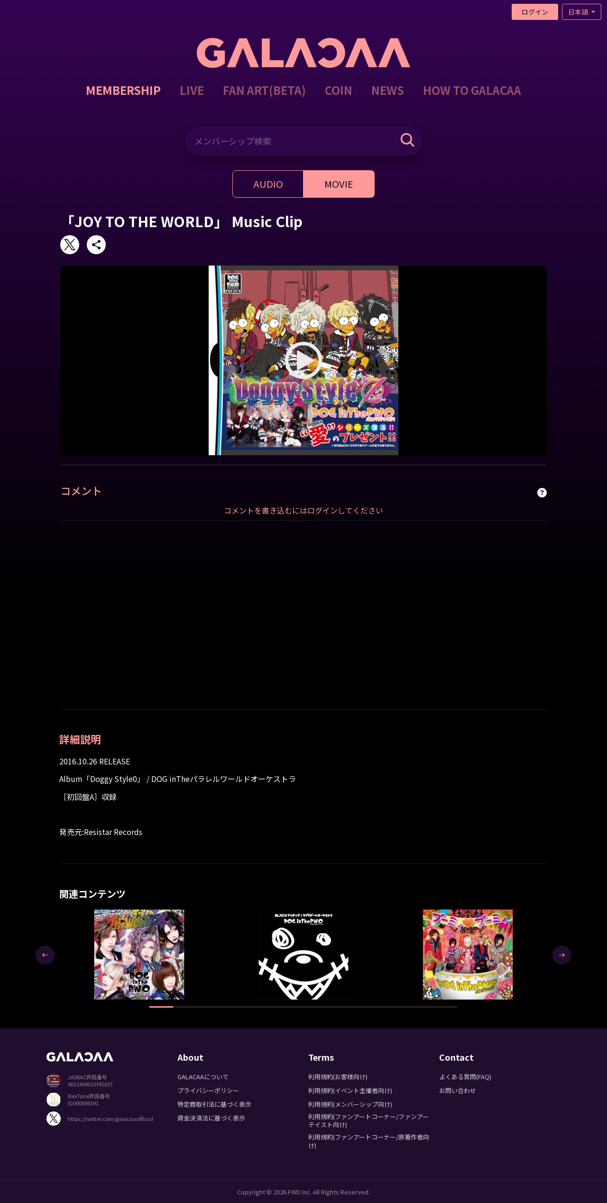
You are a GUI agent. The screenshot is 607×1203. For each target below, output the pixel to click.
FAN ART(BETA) (264, 90)
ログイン (535, 12)
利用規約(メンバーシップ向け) (350, 1104)
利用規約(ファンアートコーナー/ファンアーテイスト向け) (368, 1120)
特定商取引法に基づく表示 (214, 1104)
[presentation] (45, 955)
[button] (161, 1007)
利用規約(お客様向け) (338, 1077)
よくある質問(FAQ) (465, 1077)
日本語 (578, 12)
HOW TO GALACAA (472, 90)
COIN (338, 90)
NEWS (387, 90)
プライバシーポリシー (208, 1090)
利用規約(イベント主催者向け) (350, 1090)
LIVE (192, 90)
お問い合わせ (457, 1090)
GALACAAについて (203, 1077)
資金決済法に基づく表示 (211, 1118)
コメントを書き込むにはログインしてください (303, 510)
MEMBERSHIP (123, 90)
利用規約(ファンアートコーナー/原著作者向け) (368, 1141)
